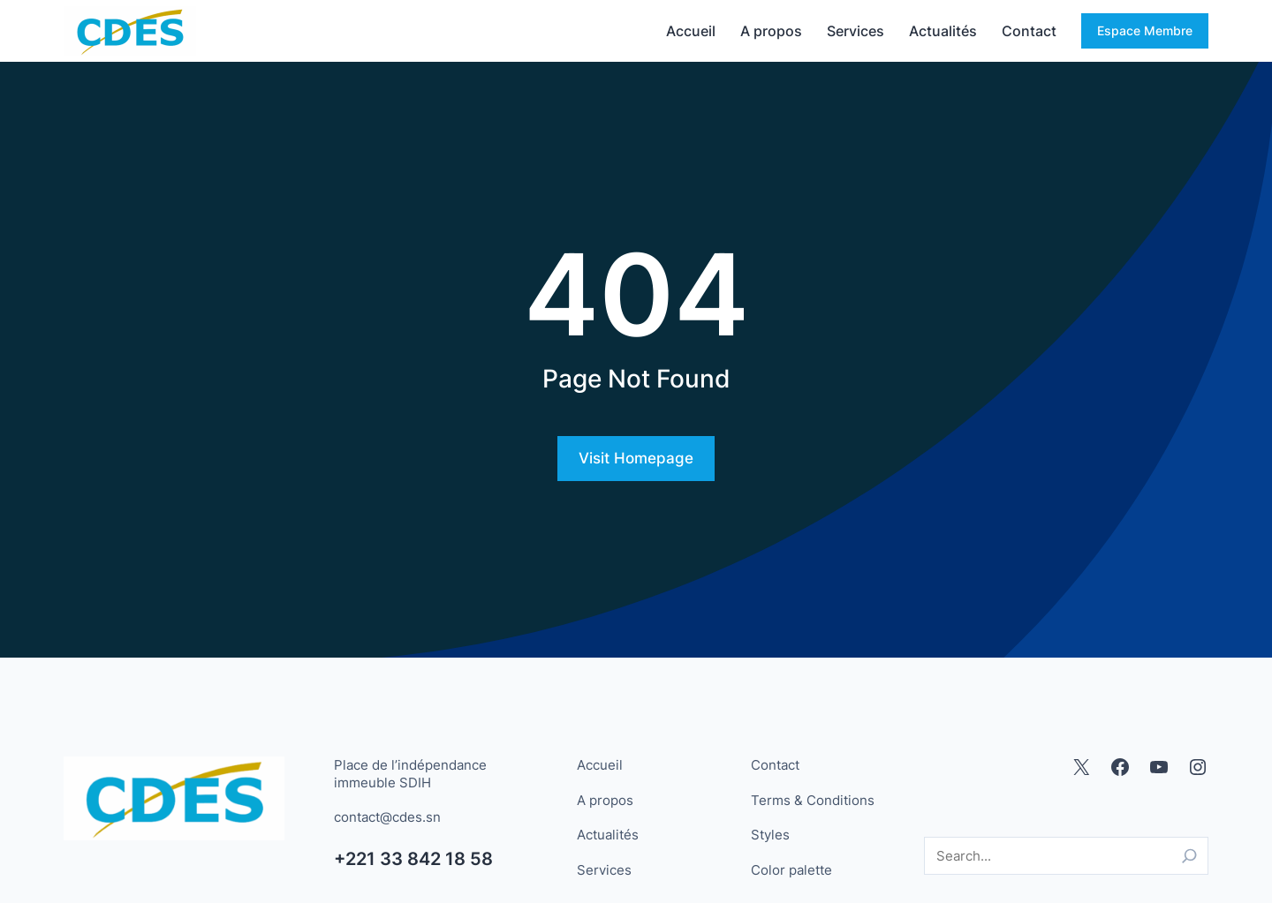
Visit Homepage (636, 458)
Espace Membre (1144, 30)
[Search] (1189, 856)
